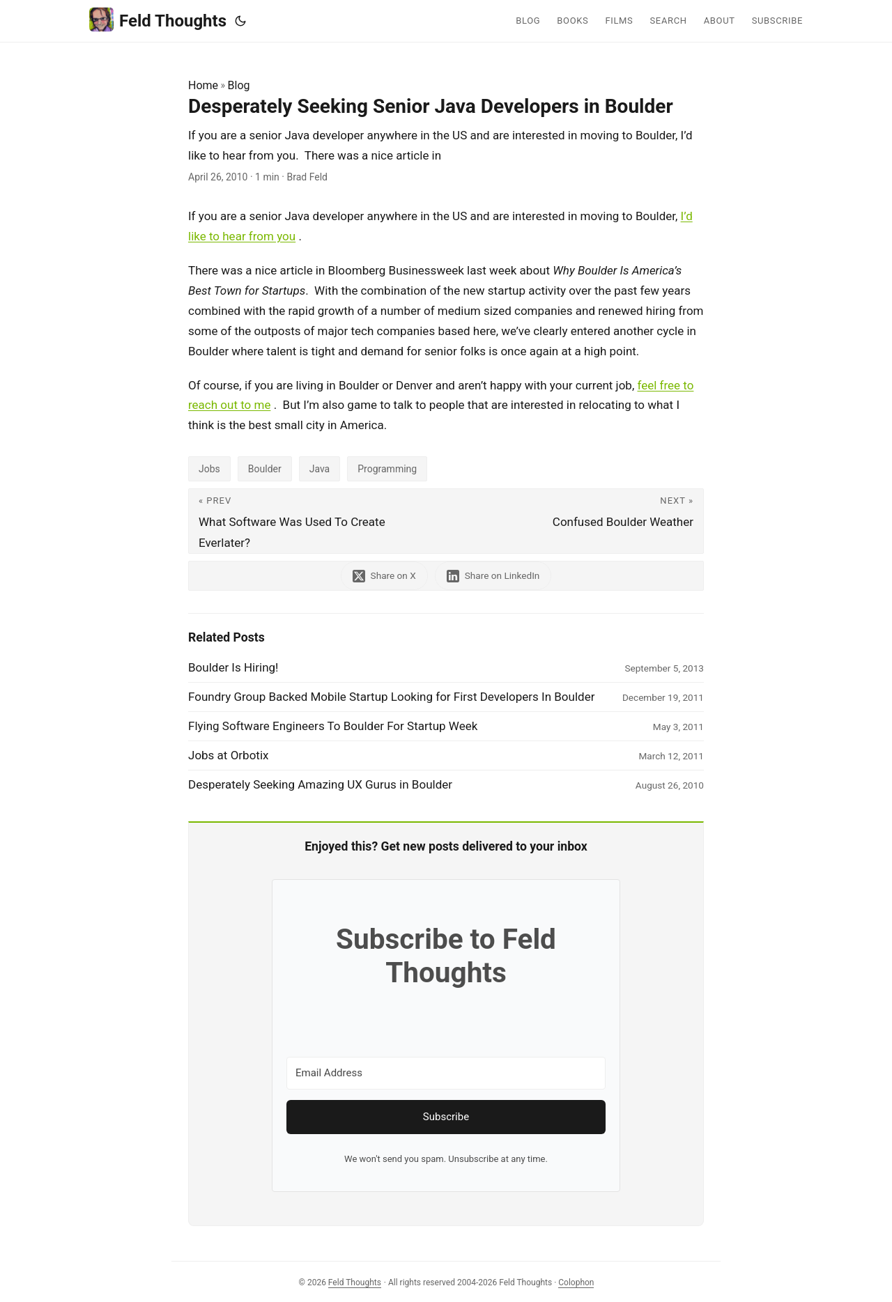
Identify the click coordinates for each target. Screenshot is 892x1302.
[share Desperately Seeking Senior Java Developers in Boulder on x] (384, 575)
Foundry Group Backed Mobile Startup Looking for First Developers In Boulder (391, 697)
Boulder (265, 468)
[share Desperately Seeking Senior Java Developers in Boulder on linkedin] (493, 575)
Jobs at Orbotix (228, 755)
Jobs (209, 468)
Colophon (576, 1282)
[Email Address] (446, 1073)
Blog (239, 85)
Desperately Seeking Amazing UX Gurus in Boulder (320, 784)
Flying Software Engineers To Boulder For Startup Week (332, 726)
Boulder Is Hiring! (233, 667)
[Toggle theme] (240, 21)
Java (319, 468)
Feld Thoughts (157, 20)
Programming (387, 468)
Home (203, 85)
